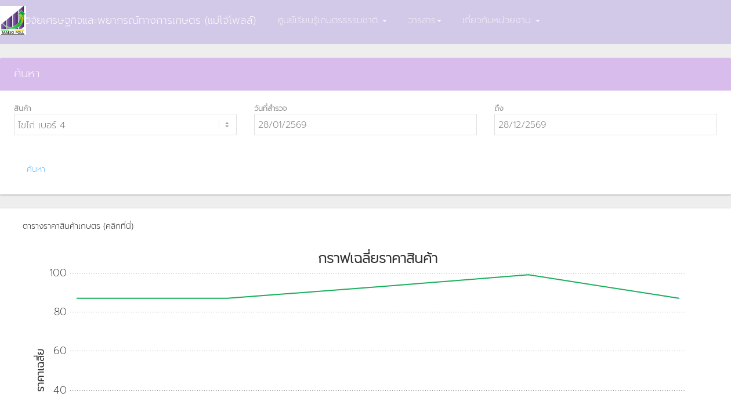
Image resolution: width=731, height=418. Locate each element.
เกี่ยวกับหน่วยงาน (501, 20)
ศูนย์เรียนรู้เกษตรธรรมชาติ (332, 20)
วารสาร (425, 20)
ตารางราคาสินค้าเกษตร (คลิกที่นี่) (78, 226)
